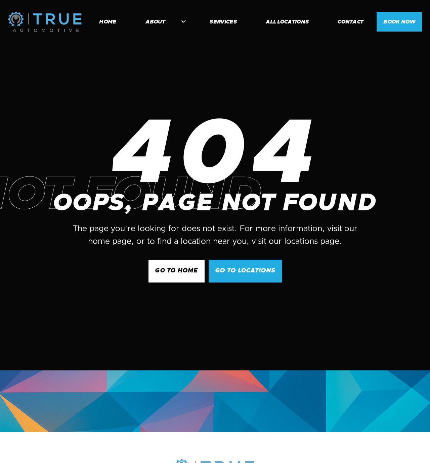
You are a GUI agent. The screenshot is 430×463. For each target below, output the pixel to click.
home (107, 21)
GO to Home (176, 271)
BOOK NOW (399, 21)
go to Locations (245, 271)
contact (350, 21)
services (223, 21)
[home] (45, 21)
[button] (162, 22)
